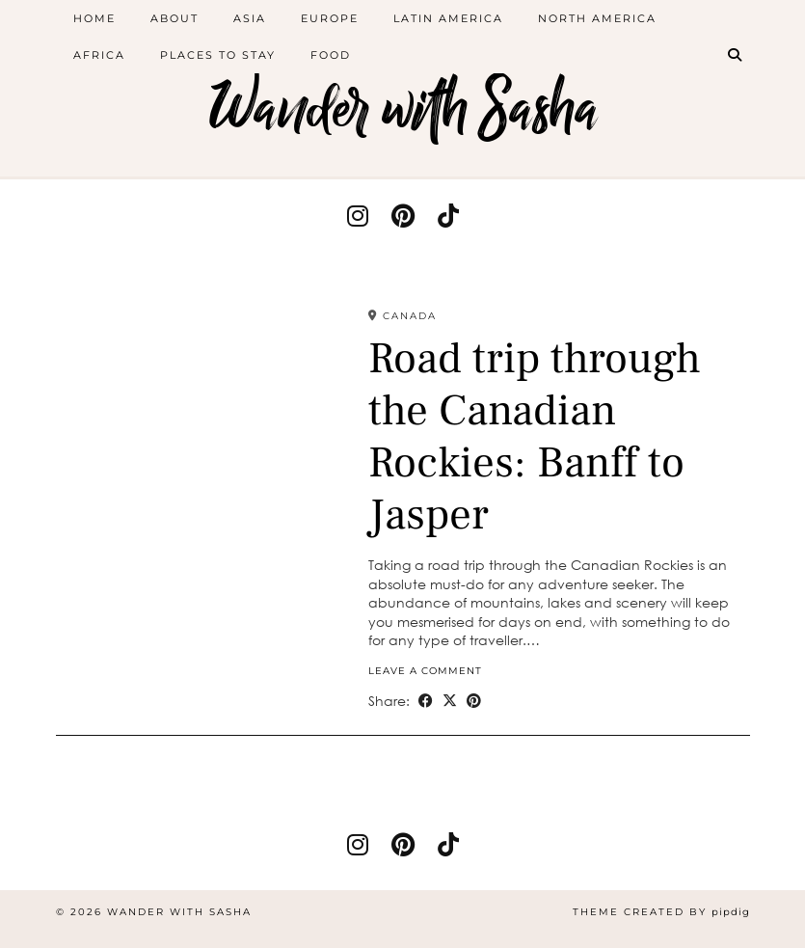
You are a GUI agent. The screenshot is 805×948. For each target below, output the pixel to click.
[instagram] (357, 215)
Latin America (448, 18)
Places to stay (218, 55)
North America (597, 18)
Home (94, 18)
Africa (99, 55)
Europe (330, 18)
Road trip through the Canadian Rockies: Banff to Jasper (534, 437)
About (174, 18)
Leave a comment (425, 670)
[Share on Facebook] (426, 701)
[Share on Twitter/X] (450, 701)
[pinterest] (403, 215)
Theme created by (661, 912)
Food (330, 55)
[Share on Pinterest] (474, 701)
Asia (249, 18)
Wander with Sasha (403, 108)
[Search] (735, 55)
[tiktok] (448, 215)
